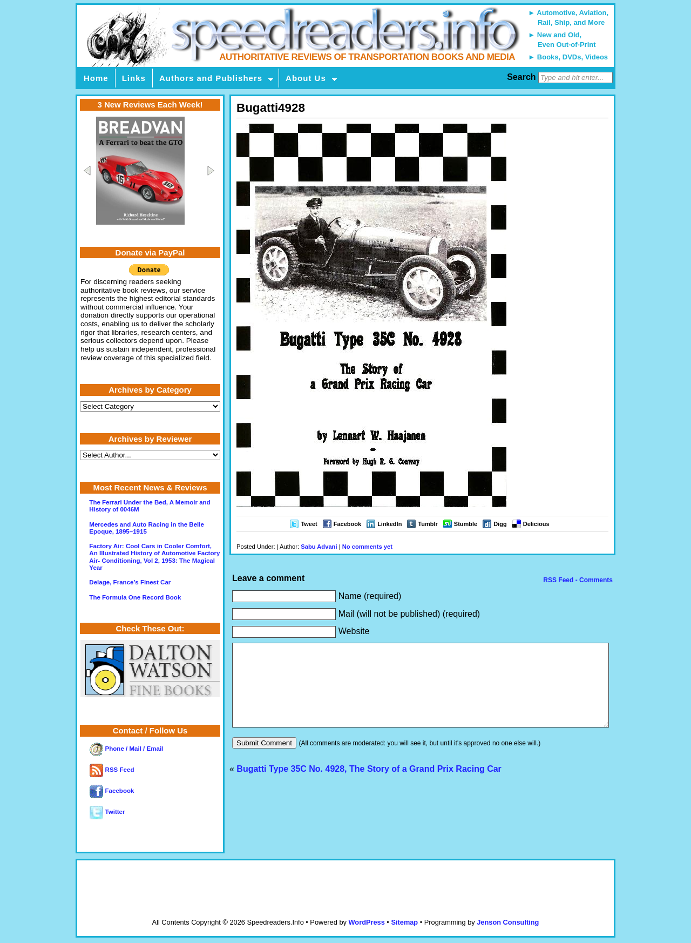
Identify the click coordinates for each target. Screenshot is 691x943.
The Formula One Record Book (135, 597)
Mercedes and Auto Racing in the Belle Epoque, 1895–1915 (146, 528)
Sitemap (404, 922)
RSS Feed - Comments (577, 580)
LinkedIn (389, 524)
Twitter (107, 812)
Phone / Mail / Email (126, 748)
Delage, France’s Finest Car (130, 582)
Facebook (347, 524)
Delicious (536, 524)
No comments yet (367, 546)
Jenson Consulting (508, 922)
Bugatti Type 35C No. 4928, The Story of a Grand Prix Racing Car (369, 785)
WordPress (366, 922)
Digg (499, 524)
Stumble (465, 524)
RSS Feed (112, 769)
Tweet (309, 524)
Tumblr (427, 524)
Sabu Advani (319, 546)
